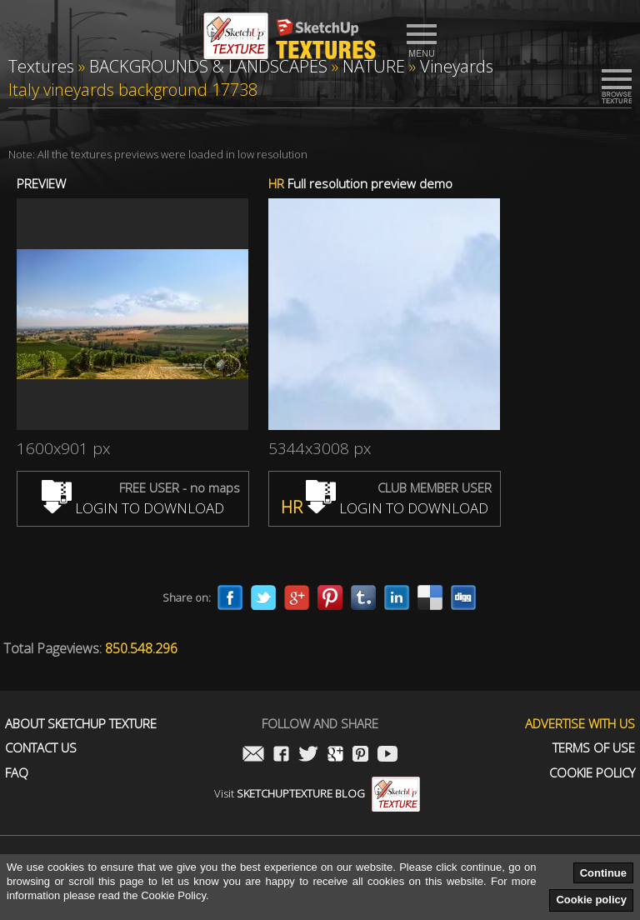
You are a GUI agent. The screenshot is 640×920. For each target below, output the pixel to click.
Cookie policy (591, 899)
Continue (603, 873)
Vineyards (456, 66)
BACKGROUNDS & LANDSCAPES (208, 66)
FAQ (16, 773)
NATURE (373, 66)
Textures (41, 66)
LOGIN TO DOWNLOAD (133, 508)
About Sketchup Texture (81, 724)
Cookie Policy (592, 773)
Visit (317, 793)
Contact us (41, 748)
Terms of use (593, 748)
